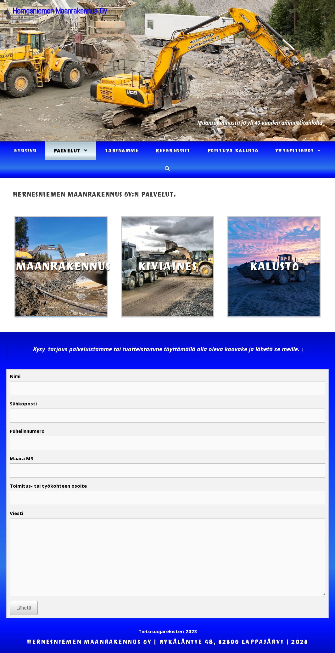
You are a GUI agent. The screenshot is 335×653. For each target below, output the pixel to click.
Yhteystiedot (302, 150)
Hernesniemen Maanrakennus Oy (60, 11)
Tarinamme (122, 150)
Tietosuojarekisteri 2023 (167, 631)
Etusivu (25, 150)
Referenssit (173, 150)
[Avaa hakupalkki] (167, 169)
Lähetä (23, 607)
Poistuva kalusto (233, 150)
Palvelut (75, 150)
